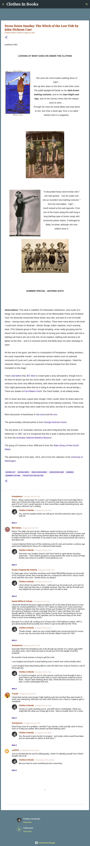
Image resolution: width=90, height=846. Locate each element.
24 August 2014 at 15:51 (30, 528)
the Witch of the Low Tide (33, 475)
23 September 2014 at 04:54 (29, 750)
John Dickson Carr (56, 472)
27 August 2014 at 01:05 (31, 723)
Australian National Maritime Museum (34, 438)
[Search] (86, 4)
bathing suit (10, 472)
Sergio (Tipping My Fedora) (24, 570)
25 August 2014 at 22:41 (43, 628)
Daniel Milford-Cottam (22, 601)
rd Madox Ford (34, 391)
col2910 (15, 750)
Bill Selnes (16, 528)
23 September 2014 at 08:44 (44, 760)
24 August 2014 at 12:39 (31, 496)
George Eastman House (55, 422)
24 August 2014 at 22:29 (43, 581)
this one (53, 414)
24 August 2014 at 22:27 (43, 550)
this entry (40, 414)
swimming (69, 472)
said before (16, 376)
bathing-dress (23, 472)
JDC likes (30, 376)
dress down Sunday (39, 472)
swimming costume (13, 475)
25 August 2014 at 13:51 (41, 601)
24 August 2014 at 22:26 (43, 510)
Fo (25, 391)
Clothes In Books (22, 4)
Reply (14, 523)
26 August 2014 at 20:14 (27, 694)
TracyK (15, 694)
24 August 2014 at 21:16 (46, 570)
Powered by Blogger (45, 843)
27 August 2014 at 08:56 (43, 733)
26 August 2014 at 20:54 (43, 705)
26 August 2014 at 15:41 (43, 672)
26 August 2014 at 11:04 (31, 645)
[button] (6, 37)
